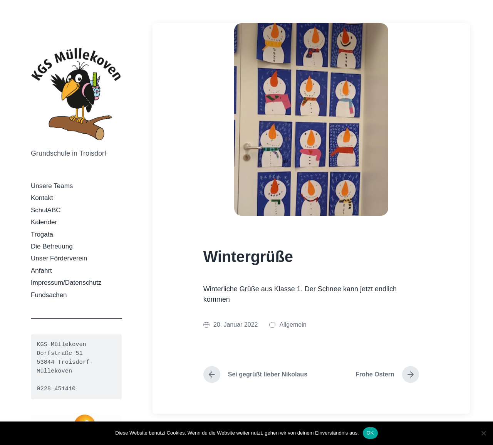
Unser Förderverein (59, 258)
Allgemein (292, 324)
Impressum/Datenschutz (66, 282)
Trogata (42, 234)
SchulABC (45, 210)
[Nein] (483, 433)
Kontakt (42, 198)
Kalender (44, 222)
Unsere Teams (52, 186)
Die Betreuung (52, 246)
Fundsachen (49, 295)
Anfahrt (41, 270)
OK (370, 433)
